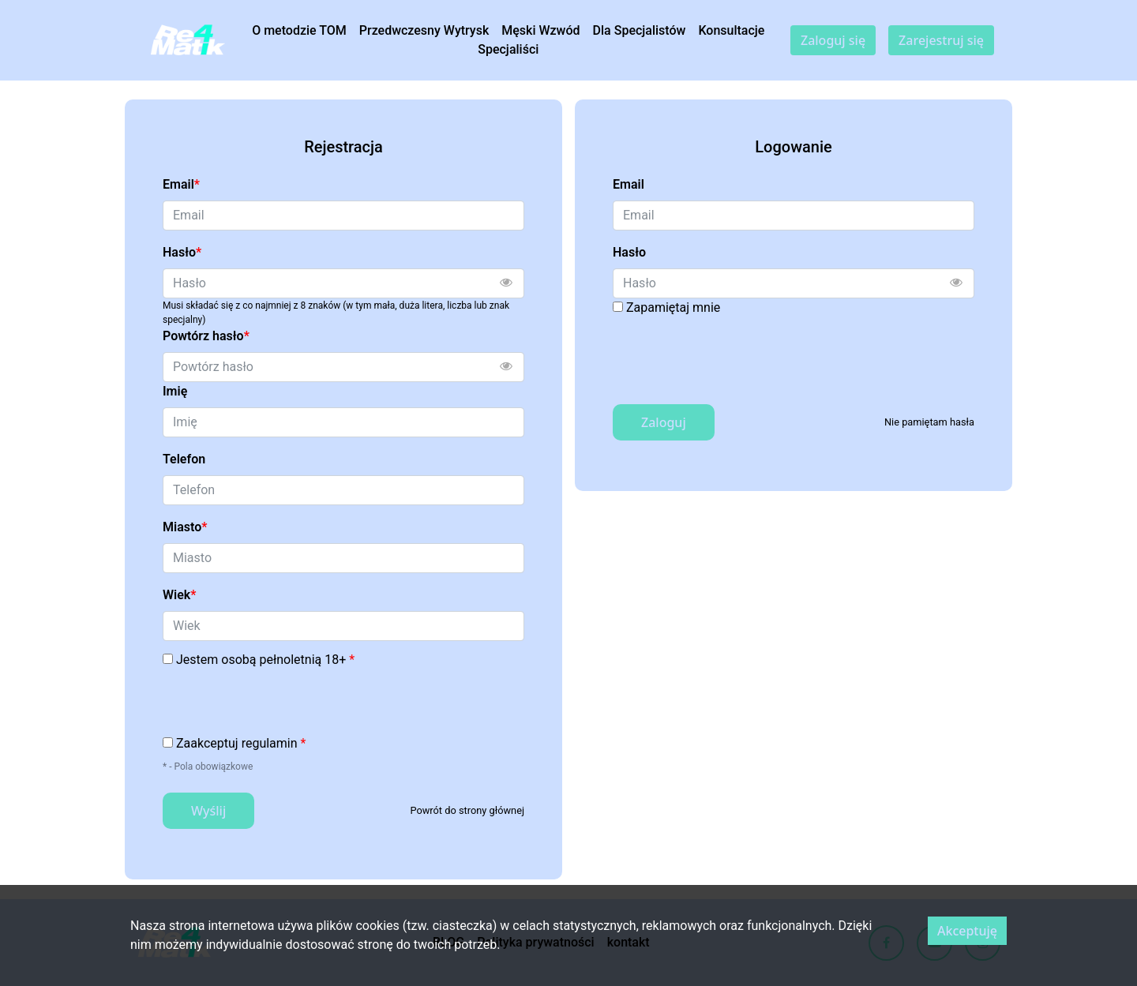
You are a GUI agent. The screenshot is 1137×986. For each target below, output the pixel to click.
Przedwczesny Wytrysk (424, 30)
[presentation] (283, 703)
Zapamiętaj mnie (673, 307)
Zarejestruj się (941, 40)
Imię (175, 391)
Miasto (185, 526)
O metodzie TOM (299, 30)
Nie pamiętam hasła (929, 422)
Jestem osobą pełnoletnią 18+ (265, 660)
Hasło (182, 252)
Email (181, 184)
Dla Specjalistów (639, 30)
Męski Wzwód (540, 30)
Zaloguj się (833, 40)
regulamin (270, 743)
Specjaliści (508, 49)
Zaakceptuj (241, 743)
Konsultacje (731, 30)
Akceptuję (967, 930)
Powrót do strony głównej (467, 810)
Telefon (184, 459)
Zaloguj (663, 422)
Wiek (179, 594)
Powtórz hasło (206, 335)
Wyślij (208, 810)
